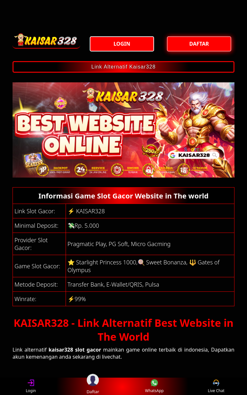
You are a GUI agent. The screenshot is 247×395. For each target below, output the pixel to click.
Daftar (92, 386)
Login (31, 386)
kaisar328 (61, 349)
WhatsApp (154, 386)
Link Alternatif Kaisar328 (123, 66)
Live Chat (216, 386)
